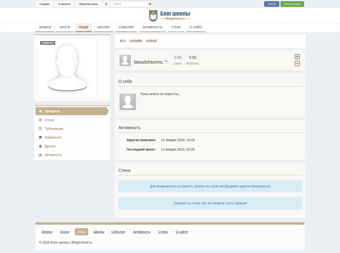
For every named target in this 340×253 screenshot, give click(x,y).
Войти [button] (272, 4)
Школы (103, 27)
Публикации (50, 129)
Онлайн (135, 41)
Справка (44, 4)
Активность (152, 27)
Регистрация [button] (292, 4)
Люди (83, 28)
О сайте (196, 27)
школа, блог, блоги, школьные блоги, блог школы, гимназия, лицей (170, 15)
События (126, 27)
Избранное (49, 137)
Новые (151, 41)
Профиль (49, 111)
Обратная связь (88, 4)
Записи (45, 27)
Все (123, 41)
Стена (176, 27)
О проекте (64, 4)
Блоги (65, 27)
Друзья (46, 146)
